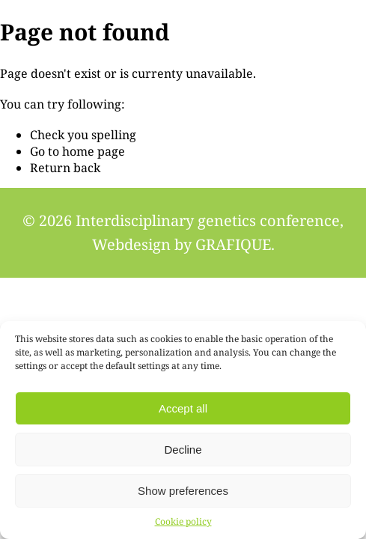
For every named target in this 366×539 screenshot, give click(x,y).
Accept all (183, 408)
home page (93, 151)
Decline (182, 449)
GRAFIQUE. (235, 244)
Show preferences (183, 490)
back (86, 167)
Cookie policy (183, 521)
